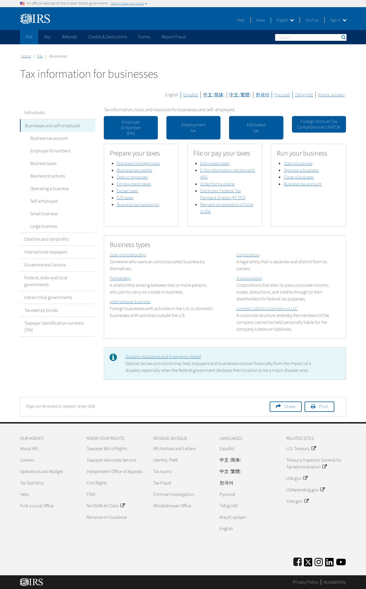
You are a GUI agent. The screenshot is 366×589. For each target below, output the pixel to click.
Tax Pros (312, 20)
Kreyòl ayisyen (331, 95)
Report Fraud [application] (174, 37)
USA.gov (296, 478)
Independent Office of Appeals (114, 471)
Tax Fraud (162, 483)
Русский (282, 95)
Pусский (227, 494)
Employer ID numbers (49, 150)
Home (26, 56)
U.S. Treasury (301, 449)
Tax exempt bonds (41, 310)
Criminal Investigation (173, 494)
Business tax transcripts (138, 204)
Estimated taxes (214, 163)
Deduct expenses (132, 177)
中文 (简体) (213, 95)
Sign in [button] (338, 20)
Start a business (298, 163)
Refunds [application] (69, 37)
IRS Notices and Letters (174, 449)
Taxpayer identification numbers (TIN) (54, 326)
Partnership (120, 278)
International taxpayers (45, 252)
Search (343, 37)
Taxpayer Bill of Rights (107, 449)
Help (241, 20)
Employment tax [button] (194, 128)
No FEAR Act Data (106, 506)
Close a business (299, 177)
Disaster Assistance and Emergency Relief (163, 357)
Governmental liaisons (45, 264)
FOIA (91, 494)
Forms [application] (144, 37)
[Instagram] (319, 561)
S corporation (249, 278)
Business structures (46, 176)
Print (323, 406)
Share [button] (289, 406)
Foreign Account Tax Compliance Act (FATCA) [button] (319, 124)
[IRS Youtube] (341, 561)
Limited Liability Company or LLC (267, 309)
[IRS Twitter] (308, 561)
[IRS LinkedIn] (329, 561)
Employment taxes (134, 184)
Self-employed (42, 201)
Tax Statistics (31, 483)
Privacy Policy (306, 582)
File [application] (29, 37)
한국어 (262, 95)
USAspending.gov (305, 490)
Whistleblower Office (172, 506)
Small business (42, 213)
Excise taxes (127, 191)
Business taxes (42, 163)
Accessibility (334, 582)
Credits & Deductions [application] (107, 37)
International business (130, 302)
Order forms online (217, 184)
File (40, 56)
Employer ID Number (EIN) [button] (131, 128)
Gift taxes (125, 198)
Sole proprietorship (128, 255)
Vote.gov (297, 501)
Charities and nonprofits (46, 239)
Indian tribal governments (48, 297)
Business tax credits (134, 170)
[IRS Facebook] (297, 561)
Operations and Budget (41, 471)
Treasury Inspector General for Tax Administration (314, 463)
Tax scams (162, 471)
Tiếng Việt (304, 95)
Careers (27, 460)
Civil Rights (97, 483)
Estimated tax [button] (256, 128)
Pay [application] (47, 37)
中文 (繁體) (240, 95)
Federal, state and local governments (45, 280)
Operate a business (301, 170)
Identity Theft (165, 460)
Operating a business (48, 188)
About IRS (29, 449)
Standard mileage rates (138, 163)
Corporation (247, 255)
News (260, 20)
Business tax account (47, 138)
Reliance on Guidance (107, 517)
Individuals (34, 112)
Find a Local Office (37, 506)
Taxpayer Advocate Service (111, 460)
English (285, 20)
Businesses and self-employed (52, 125)
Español (190, 95)
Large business (42, 226)
